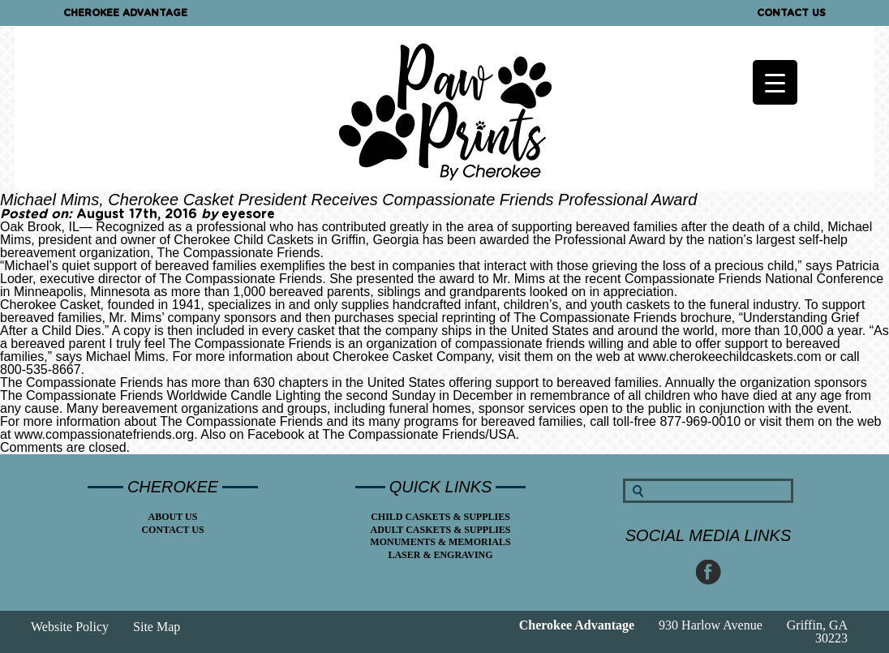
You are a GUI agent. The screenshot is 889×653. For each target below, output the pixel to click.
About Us (173, 516)
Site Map (156, 627)
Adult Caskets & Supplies (440, 529)
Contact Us (791, 13)
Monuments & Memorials (440, 542)
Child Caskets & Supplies (440, 516)
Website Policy (70, 627)
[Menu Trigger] (775, 82)
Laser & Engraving (440, 555)
